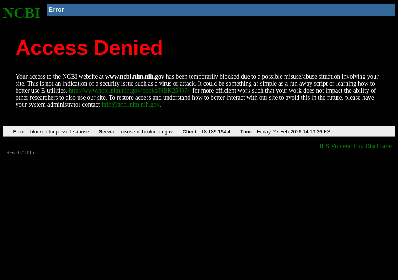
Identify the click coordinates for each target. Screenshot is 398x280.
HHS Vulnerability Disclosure (354, 146)
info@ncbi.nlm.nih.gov (130, 104)
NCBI (21, 13)
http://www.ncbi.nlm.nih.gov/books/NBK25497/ (129, 90)
